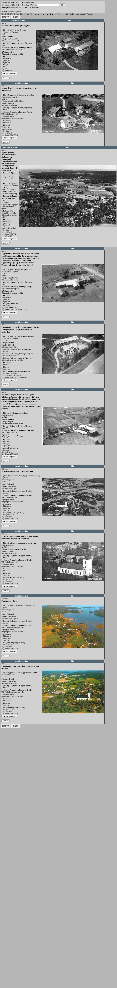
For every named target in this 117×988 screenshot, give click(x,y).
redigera (38, 73)
